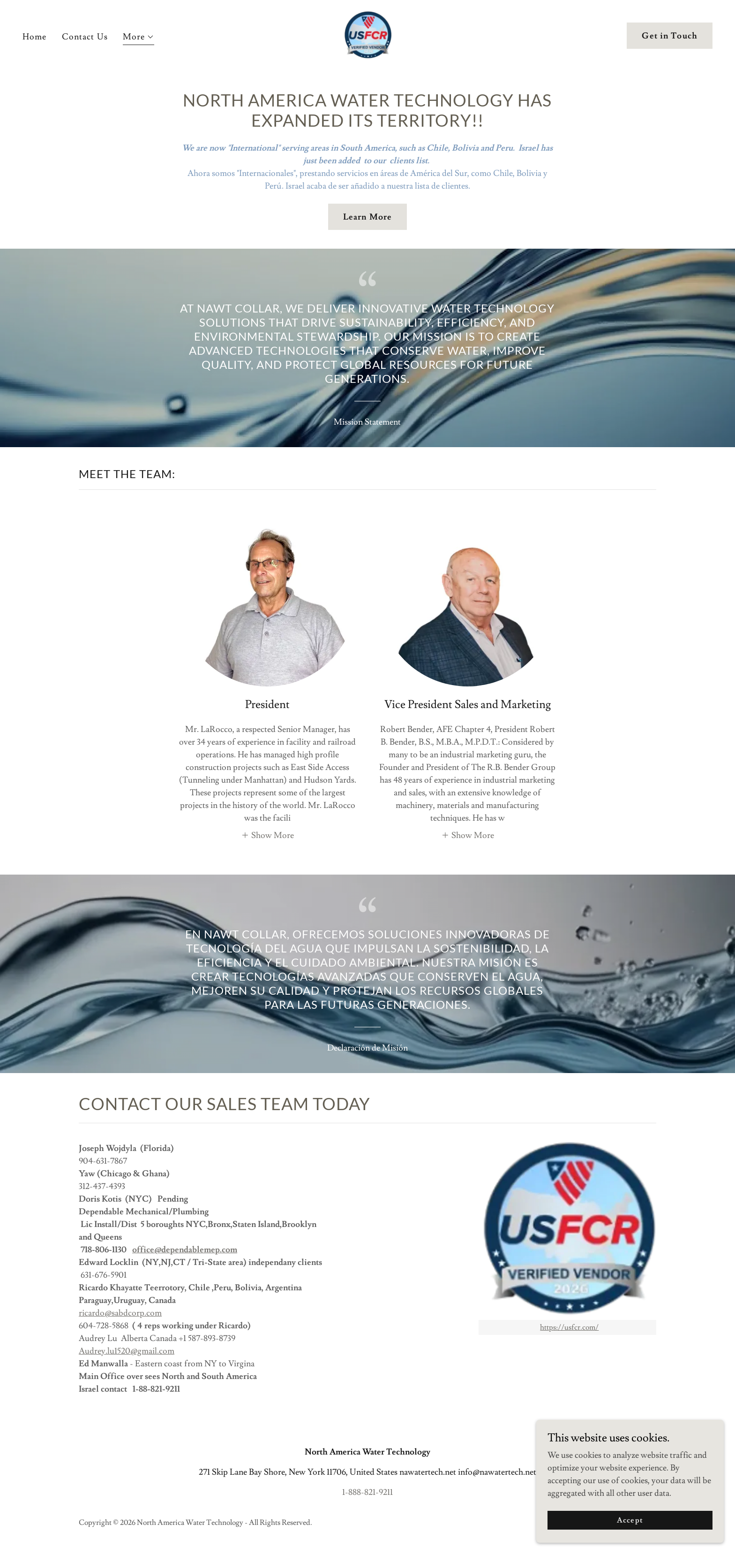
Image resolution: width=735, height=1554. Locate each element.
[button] (139, 38)
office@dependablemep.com (184, 1249)
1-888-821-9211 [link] (367, 1492)
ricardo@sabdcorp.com (120, 1313)
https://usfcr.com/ (569, 1327)
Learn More (367, 217)
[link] (367, 33)
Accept (630, 1520)
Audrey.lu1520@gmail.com (126, 1351)
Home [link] (34, 36)
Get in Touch (670, 35)
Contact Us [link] (85, 36)
